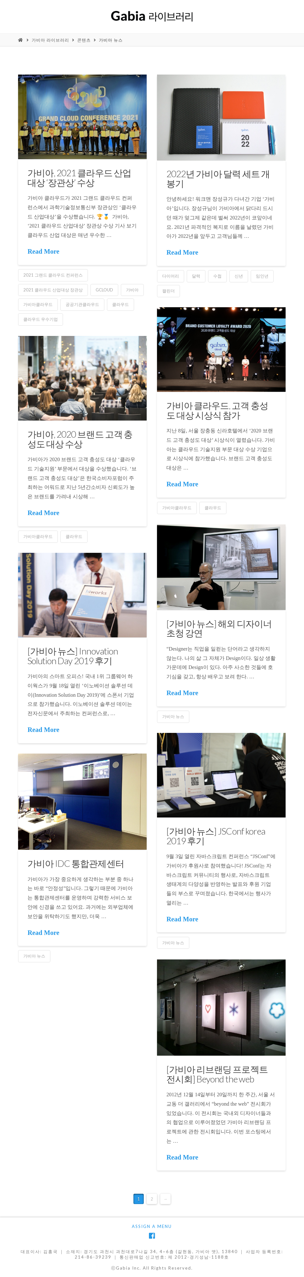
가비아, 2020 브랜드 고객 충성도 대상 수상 (79, 439)
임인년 (262, 276)
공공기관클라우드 (82, 304)
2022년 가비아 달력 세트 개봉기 (217, 178)
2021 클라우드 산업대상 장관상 (53, 289)
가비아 (132, 289)
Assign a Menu (152, 1226)
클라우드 (120, 304)
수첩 (217, 276)
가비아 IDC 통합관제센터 (75, 863)
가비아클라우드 (38, 304)
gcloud (104, 289)
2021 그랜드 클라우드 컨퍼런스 (53, 275)
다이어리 (170, 276)
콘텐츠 (84, 40)
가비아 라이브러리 (50, 40)
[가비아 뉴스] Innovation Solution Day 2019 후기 (72, 655)
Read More (43, 251)
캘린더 (168, 290)
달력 (196, 276)
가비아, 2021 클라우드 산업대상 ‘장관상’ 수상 (79, 177)
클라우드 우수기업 (40, 319)
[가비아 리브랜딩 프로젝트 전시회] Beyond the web (216, 1074)
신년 (239, 276)
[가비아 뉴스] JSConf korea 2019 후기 (215, 836)
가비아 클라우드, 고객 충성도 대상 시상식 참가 (217, 410)
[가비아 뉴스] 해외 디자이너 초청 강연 (218, 628)
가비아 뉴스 (111, 40)
